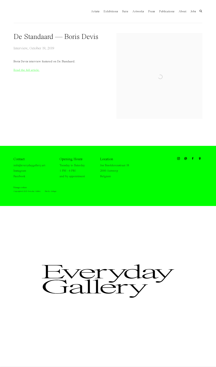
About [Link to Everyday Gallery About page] (182, 11)
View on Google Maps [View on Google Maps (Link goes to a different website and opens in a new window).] (199, 158)
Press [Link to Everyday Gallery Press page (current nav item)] (151, 11)
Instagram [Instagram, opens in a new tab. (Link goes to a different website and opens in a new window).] (178, 158)
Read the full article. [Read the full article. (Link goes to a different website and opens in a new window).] (26, 70)
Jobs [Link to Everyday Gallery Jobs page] (193, 11)
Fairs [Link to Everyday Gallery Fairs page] (125, 11)
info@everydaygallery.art (29, 165)
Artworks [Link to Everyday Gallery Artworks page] (138, 11)
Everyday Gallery (27, 11)
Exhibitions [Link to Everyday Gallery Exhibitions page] (111, 11)
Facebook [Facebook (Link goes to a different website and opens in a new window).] (19, 176)
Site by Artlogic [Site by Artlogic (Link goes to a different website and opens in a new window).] (51, 191)
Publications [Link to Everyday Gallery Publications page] (166, 11)
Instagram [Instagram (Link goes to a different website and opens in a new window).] (20, 170)
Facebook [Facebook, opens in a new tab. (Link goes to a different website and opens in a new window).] (192, 158)
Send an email (185, 158)
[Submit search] (200, 10)
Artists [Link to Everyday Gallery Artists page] (95, 11)
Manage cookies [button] (20, 187)
